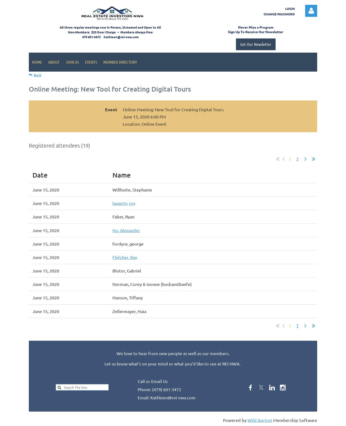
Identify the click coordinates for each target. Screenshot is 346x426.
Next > (305, 159)
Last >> (313, 159)
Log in (311, 11)
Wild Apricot (259, 420)
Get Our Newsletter (255, 44)
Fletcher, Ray (124, 257)
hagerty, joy (123, 203)
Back (37, 75)
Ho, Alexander (126, 230)
